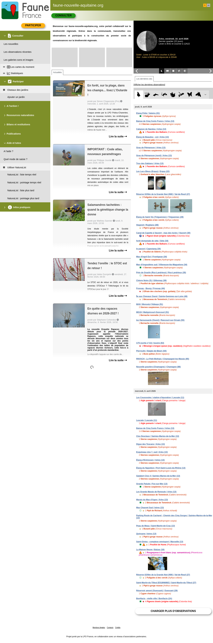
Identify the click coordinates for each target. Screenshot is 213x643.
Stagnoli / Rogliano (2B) (147, 225)
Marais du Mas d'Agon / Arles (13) (152, 500)
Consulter (63, 15)
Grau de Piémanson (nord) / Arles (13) (154, 155)
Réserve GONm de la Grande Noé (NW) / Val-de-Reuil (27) (163, 194)
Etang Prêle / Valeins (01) (148, 113)
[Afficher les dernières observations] (149, 84)
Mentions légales (99, 627)
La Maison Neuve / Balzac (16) (150, 549)
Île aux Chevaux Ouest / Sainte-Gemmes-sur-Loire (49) (161, 296)
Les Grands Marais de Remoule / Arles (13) (156, 492)
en (208, 5)
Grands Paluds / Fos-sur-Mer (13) (151, 484)
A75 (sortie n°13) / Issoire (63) (150, 343)
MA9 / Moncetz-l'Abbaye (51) (149, 304)
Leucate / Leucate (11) (146, 420)
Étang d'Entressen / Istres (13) (150, 460)
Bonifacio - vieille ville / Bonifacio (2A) (154, 598)
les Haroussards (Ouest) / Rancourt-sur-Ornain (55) (160, 320)
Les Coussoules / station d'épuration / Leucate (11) (160, 397)
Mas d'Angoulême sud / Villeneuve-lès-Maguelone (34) (161, 264)
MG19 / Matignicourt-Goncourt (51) (152, 312)
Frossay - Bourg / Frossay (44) (150, 288)
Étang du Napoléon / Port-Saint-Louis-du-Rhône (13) (160, 468)
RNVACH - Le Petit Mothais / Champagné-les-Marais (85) (162, 359)
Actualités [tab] (57, 72)
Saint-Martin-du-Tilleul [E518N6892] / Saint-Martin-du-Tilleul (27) (166, 583)
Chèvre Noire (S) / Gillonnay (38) (151, 280)
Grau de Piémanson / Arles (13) (151, 147)
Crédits (117, 627)
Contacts (110, 627)
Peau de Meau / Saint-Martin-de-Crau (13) (155, 526)
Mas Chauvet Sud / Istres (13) (150, 507)
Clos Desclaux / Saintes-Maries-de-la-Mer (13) (157, 436)
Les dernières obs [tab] (144, 79)
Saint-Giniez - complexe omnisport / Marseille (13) (159, 542)
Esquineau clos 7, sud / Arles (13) (152, 452)
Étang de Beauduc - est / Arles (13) (152, 137)
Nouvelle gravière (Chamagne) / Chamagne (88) (158, 367)
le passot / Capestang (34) (148, 249)
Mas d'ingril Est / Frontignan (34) (151, 257)
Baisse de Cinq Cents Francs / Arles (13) (155, 121)
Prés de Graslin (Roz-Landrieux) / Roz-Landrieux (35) (161, 272)
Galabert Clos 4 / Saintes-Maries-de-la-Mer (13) (158, 476)
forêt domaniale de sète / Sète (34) (152, 241)
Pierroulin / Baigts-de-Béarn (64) (151, 351)
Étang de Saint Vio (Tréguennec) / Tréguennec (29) (160, 217)
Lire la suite (118, 136)
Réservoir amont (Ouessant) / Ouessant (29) (157, 590)
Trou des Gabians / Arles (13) (150, 163)
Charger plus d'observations (173, 611)
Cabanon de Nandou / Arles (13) (151, 129)
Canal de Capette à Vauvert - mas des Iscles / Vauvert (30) (163, 233)
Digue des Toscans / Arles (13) (150, 444)
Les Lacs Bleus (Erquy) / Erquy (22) (152, 171)
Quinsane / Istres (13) (146, 534)
